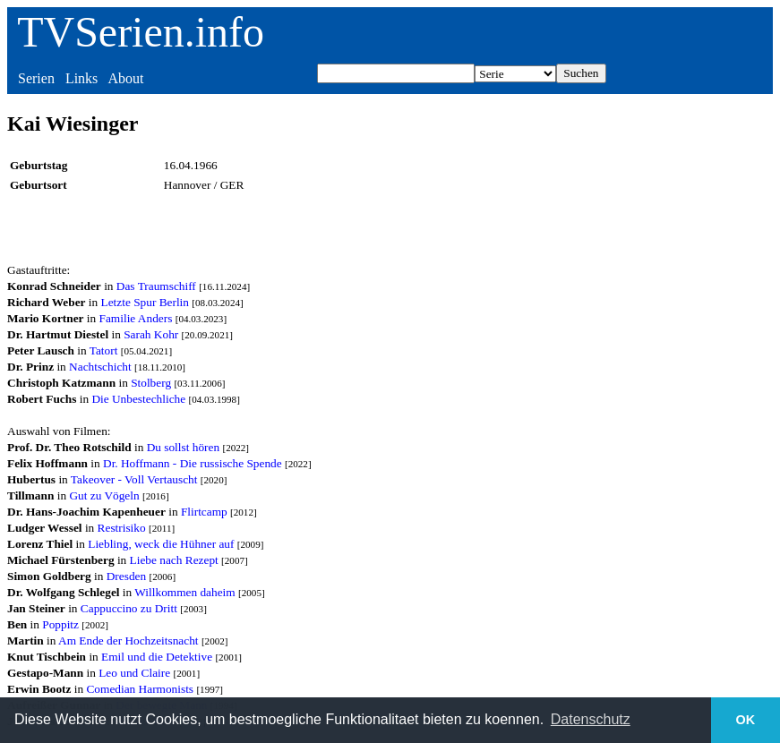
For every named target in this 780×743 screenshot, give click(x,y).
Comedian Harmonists (139, 689)
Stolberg (151, 382)
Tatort (104, 350)
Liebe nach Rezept (174, 560)
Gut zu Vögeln (104, 495)
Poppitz (60, 624)
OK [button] (746, 720)
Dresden (126, 576)
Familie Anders (136, 318)
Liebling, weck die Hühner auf (161, 544)
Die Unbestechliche (138, 399)
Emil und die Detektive (156, 656)
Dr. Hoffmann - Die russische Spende (192, 463)
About (125, 78)
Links (81, 78)
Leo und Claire (134, 672)
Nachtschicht (100, 366)
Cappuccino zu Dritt (129, 608)
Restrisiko (122, 527)
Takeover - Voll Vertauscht (134, 479)
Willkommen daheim (184, 592)
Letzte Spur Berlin (145, 302)
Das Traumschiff (156, 286)
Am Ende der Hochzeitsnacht (128, 640)
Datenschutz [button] (590, 719)
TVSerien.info (140, 32)
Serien (36, 78)
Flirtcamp (204, 511)
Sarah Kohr (151, 334)
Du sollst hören (183, 447)
